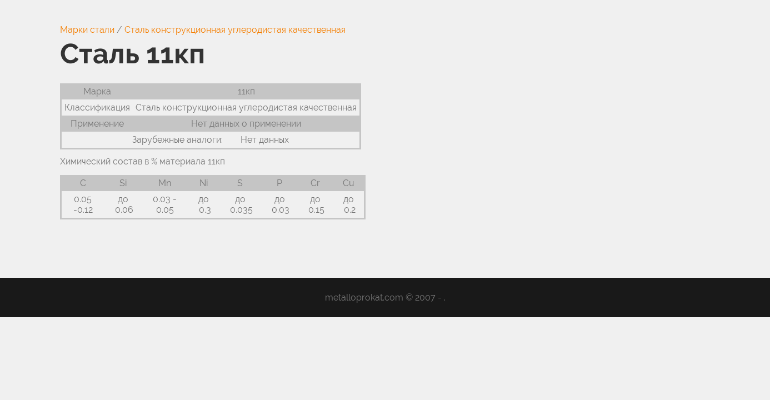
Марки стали (87, 29)
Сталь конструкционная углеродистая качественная (235, 29)
